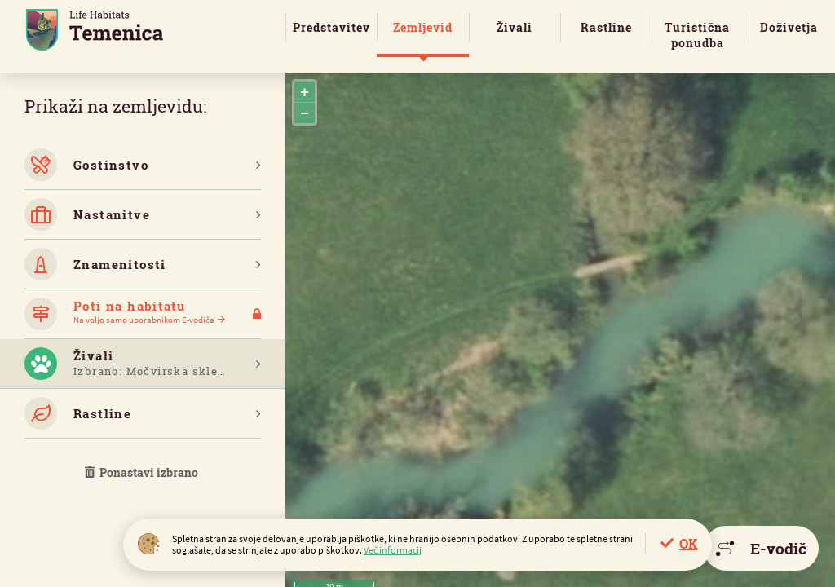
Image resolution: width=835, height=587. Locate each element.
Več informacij (393, 550)
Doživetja (789, 27)
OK (688, 543)
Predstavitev (331, 27)
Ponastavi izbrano (142, 472)
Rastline (606, 27)
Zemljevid (423, 27)
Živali (514, 27)
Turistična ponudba (697, 35)
